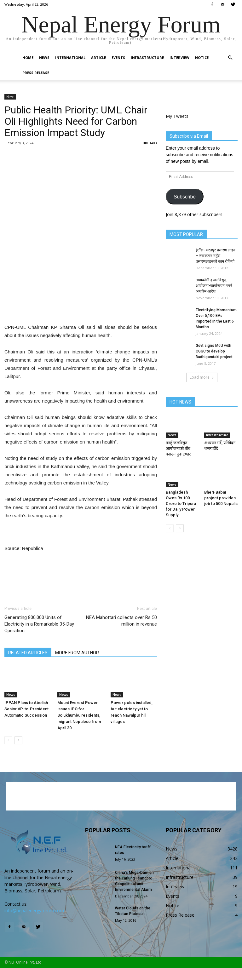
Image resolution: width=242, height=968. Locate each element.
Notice (202, 57)
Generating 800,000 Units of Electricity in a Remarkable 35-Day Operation (39, 624)
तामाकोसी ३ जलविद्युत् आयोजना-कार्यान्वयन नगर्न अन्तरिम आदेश (214, 286)
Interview (179, 57)
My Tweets (177, 116)
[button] (230, 58)
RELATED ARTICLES (28, 652)
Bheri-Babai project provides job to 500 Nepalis (221, 498)
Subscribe (185, 196)
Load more (202, 377)
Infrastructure (147, 57)
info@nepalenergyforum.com (34, 911)
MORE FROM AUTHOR (77, 652)
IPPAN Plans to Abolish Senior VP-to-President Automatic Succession (26, 709)
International (70, 57)
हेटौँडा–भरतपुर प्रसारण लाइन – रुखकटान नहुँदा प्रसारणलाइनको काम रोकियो (215, 256)
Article (98, 57)
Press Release (35, 72)
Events (118, 57)
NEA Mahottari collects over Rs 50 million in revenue (121, 621)
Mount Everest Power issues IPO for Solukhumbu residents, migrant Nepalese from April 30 (79, 715)
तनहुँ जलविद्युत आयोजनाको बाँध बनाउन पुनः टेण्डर (178, 448)
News (44, 57)
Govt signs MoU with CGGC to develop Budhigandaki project (214, 351)
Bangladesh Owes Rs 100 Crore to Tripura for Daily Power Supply (181, 503)
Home (27, 57)
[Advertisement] (80, 307)
